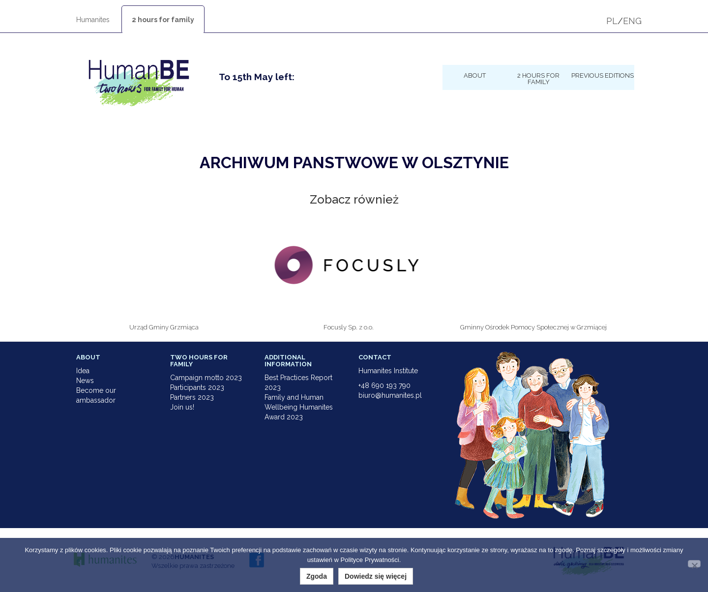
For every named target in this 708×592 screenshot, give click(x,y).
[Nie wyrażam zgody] (694, 563)
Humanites (93, 20)
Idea (82, 371)
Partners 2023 (192, 397)
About (475, 75)
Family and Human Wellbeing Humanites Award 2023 (299, 407)
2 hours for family (163, 20)
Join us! (182, 407)
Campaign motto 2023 (206, 378)
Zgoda (316, 576)
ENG (632, 21)
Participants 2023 (197, 387)
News (85, 381)
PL (612, 21)
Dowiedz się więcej (376, 576)
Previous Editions (602, 75)
